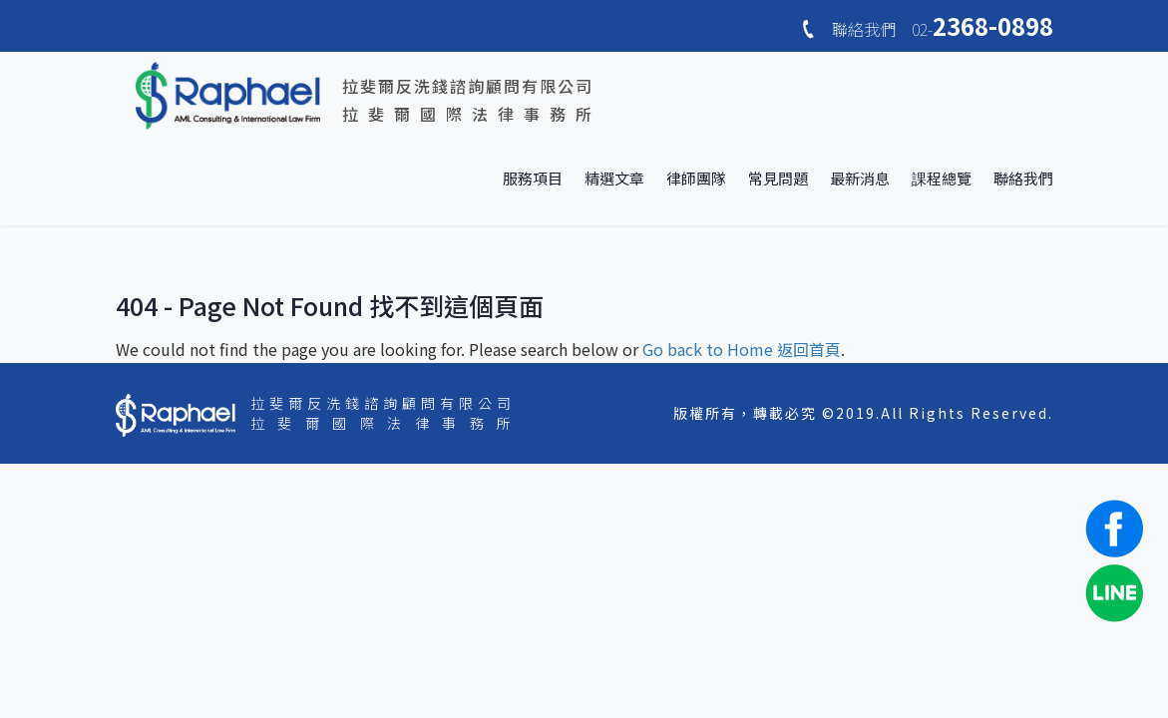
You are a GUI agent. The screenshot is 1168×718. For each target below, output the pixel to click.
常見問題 (778, 178)
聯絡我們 (1023, 178)
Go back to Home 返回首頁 (741, 349)
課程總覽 (942, 178)
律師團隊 (696, 178)
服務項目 (533, 178)
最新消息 (860, 178)
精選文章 (614, 178)
